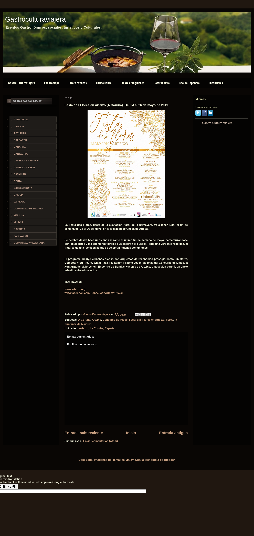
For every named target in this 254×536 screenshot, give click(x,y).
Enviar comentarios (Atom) (100, 441)
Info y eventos (78, 83)
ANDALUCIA (21, 119)
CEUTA (18, 181)
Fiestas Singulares (132, 83)
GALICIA (19, 195)
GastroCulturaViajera (21, 83)
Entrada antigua (173, 433)
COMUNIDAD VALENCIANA (29, 242)
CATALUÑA (20, 174)
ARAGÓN (19, 126)
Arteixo (96, 319)
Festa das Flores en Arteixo (146, 319)
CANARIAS (20, 147)
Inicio (131, 433)
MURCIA (18, 222)
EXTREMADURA (23, 188)
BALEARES (20, 140)
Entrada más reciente (84, 433)
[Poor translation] (12, 486)
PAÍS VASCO (21, 236)
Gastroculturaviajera (35, 19)
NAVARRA (19, 229)
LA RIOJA (19, 201)
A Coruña (84, 319)
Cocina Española (189, 83)
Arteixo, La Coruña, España (96, 328)
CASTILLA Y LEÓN (24, 167)
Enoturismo (216, 83)
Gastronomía (161, 83)
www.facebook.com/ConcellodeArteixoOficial (94, 293)
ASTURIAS (20, 133)
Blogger (169, 459)
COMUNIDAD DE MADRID (28, 208)
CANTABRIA (21, 153)
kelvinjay (128, 459)
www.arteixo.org (75, 289)
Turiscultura (104, 83)
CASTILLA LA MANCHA (27, 160)
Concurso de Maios (115, 319)
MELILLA (19, 215)
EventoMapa (51, 83)
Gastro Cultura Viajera (217, 123)
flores (169, 319)
